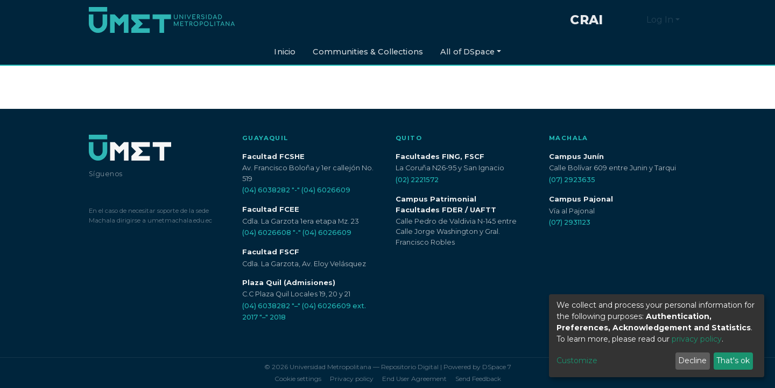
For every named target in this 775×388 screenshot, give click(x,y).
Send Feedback (478, 379)
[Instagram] (113, 190)
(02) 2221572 (417, 180)
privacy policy (697, 339)
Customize (576, 360)
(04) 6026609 (325, 190)
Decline (692, 360)
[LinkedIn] (135, 190)
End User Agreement (414, 379)
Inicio (284, 52)
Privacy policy (352, 379)
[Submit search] (619, 20)
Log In (659, 20)
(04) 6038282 (266, 190)
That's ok (733, 360)
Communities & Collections (368, 52)
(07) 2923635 (572, 180)
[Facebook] (93, 190)
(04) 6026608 (266, 232)
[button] (635, 19)
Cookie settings (297, 379)
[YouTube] (159, 190)
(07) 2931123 (569, 222)
